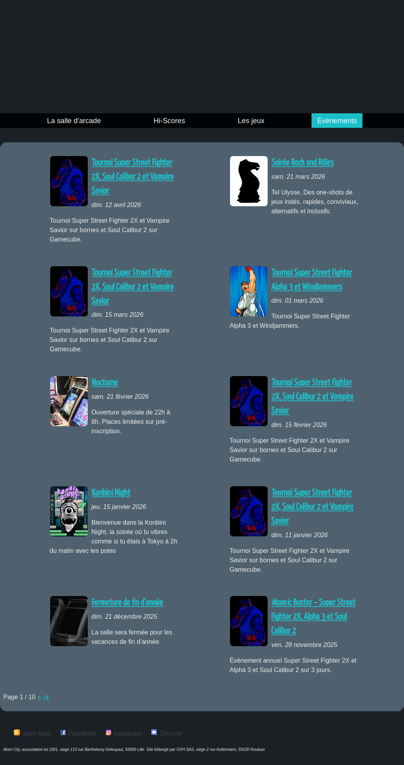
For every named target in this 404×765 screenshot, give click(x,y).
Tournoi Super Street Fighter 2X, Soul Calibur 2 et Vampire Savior (132, 177)
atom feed (36, 733)
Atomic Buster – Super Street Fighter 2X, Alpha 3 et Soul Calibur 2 (313, 617)
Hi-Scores (169, 120)
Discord (170, 733)
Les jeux (251, 120)
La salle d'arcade (74, 120)
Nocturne (105, 382)
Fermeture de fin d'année (127, 602)
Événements (337, 120)
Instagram (128, 733)
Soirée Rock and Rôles (302, 162)
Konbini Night (111, 493)
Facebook (82, 733)
